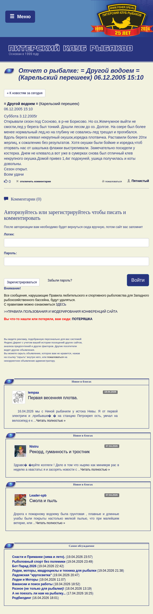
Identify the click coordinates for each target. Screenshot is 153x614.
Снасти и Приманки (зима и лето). (38, 557)
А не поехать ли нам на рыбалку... (39, 593)
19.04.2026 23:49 (79, 561)
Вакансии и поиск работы (32, 584)
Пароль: (10, 253)
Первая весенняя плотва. (53, 397)
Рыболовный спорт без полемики (38, 561)
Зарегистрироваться (22, 282)
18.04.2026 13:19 (78, 588)
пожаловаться (112, 181)
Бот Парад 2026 (24, 566)
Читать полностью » (51, 420)
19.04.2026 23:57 (79, 557)
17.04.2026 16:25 (80, 593)
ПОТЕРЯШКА (82, 319)
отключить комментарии (33, 181)
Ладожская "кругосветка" (32, 575)
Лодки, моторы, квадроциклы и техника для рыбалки (54, 570)
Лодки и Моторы (25, 579)
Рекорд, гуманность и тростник (60, 451)
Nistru (34, 446)
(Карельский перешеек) (41, 104)
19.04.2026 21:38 (110, 570)
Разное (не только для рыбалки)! (38, 588)
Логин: (9, 234)
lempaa (33, 392)
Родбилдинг (21, 598)
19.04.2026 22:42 (50, 566)
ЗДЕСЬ (61, 304)
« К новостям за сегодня (24, 93)
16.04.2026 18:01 (45, 598)
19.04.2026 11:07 (52, 579)
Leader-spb (38, 495)
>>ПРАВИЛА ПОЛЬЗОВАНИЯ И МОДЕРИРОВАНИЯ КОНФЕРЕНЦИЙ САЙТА (60, 311)
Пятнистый (138, 181)
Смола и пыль (43, 500)
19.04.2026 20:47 (66, 575)
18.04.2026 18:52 (67, 584)
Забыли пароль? (59, 280)
